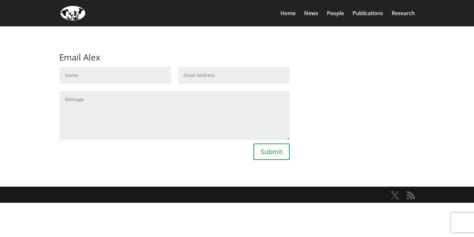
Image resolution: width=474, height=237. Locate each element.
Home (288, 14)
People (335, 14)
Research (403, 14)
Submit (271, 151)
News (311, 14)
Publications (368, 14)
